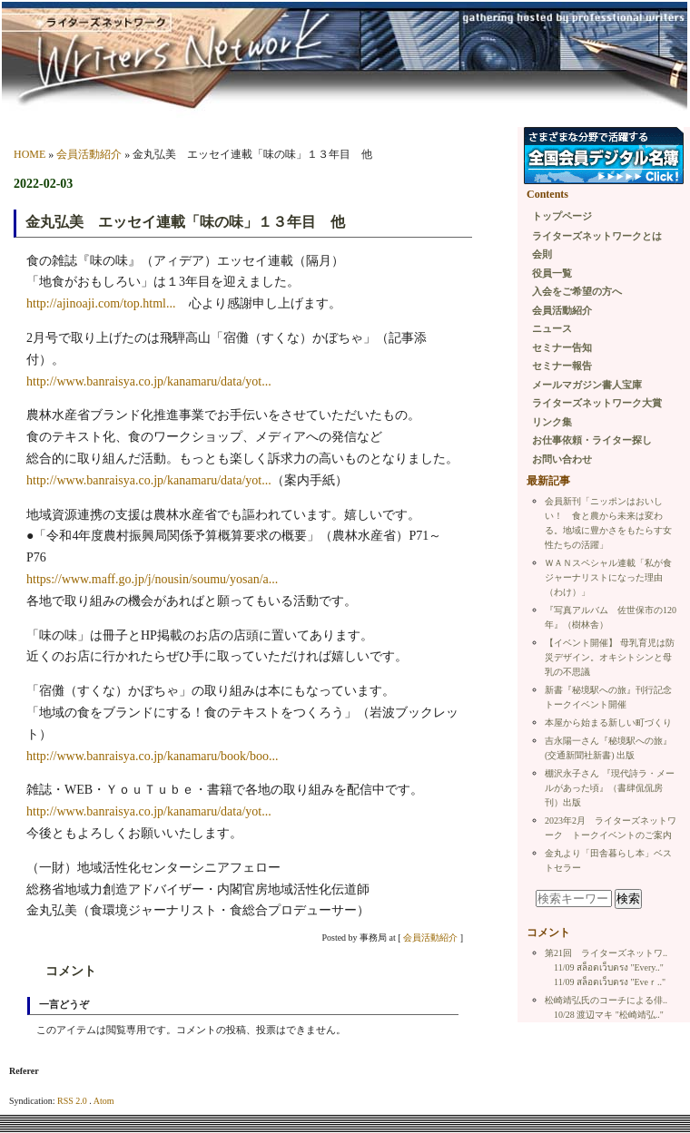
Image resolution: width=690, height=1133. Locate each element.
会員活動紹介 (89, 154)
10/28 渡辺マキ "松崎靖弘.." (609, 1015)
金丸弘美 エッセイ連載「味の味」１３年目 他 (185, 222)
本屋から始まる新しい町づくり (608, 723)
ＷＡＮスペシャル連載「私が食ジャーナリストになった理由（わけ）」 (608, 577)
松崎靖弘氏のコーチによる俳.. (606, 1000)
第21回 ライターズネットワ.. (606, 953)
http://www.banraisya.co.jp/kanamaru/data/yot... (148, 381)
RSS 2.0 (72, 1101)
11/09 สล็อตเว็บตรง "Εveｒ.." (609, 982)
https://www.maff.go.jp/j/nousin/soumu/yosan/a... (152, 579)
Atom (104, 1101)
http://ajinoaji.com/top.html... (101, 303)
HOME (29, 154)
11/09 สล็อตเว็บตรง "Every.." (609, 967)
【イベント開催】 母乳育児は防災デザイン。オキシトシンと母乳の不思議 (610, 657)
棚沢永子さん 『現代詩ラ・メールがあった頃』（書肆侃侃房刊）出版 (610, 787)
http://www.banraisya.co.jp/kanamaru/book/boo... (152, 756)
